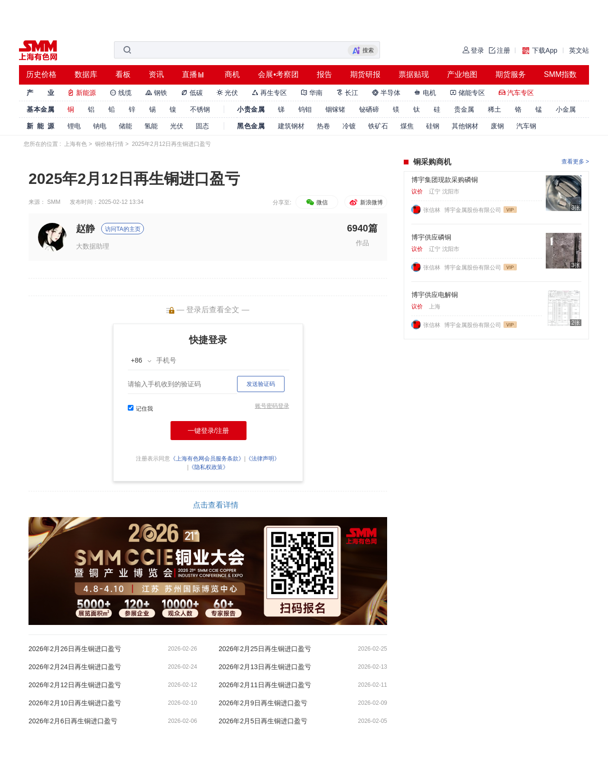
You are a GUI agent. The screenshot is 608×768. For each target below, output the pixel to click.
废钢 (497, 126)
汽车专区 (516, 92)
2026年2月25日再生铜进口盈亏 (264, 649)
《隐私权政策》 (208, 467)
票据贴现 (414, 74)
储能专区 (467, 92)
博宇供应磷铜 (431, 237)
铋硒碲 (369, 109)
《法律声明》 (263, 458)
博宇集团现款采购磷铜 (444, 179)
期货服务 (510, 74)
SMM (53, 202)
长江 (347, 92)
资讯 (156, 74)
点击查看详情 (215, 505)
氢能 (151, 126)
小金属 (566, 109)
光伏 (227, 92)
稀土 (494, 109)
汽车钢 (526, 126)
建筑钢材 (291, 126)
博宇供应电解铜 (434, 294)
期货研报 (365, 74)
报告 (324, 74)
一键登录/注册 (208, 430)
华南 (312, 92)
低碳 (192, 92)
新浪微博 (365, 202)
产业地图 (462, 74)
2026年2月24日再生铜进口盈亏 (74, 667)
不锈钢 (200, 109)
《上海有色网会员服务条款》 (207, 458)
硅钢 (432, 126)
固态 (202, 126)
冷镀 (349, 126)
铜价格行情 (109, 144)
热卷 (323, 126)
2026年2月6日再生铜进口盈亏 (72, 721)
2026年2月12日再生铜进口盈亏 (74, 685)
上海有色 (75, 144)
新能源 (81, 92)
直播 (189, 74)
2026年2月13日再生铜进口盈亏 (264, 667)
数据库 (86, 74)
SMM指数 (560, 74)
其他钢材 (465, 126)
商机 (232, 74)
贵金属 (464, 109)
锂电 (74, 126)
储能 (125, 126)
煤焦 (407, 126)
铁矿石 (378, 126)
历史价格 (41, 74)
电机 (425, 92)
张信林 (432, 210)
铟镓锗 (335, 109)
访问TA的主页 (122, 229)
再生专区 (269, 92)
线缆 (121, 92)
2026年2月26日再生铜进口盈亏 (74, 649)
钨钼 (305, 109)
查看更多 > (575, 161)
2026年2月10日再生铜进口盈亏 (74, 703)
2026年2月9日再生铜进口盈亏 (262, 703)
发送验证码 (261, 384)
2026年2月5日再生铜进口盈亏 (262, 721)
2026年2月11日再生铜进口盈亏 (264, 685)
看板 (123, 74)
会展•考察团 (278, 74)
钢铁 (156, 92)
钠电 (99, 126)
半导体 (386, 92)
